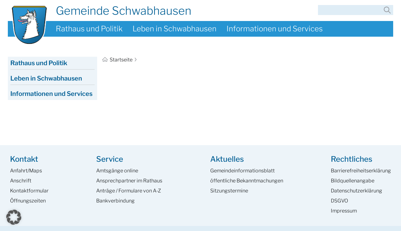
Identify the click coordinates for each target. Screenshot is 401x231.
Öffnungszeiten (28, 201)
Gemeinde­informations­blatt (242, 171)
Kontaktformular (29, 191)
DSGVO (339, 201)
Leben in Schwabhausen (174, 28)
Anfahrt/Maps (26, 171)
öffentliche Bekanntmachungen (246, 181)
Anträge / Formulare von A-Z (128, 191)
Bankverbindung (115, 201)
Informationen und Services (275, 28)
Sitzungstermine (229, 191)
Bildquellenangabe (352, 181)
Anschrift (20, 181)
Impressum (344, 211)
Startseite (117, 60)
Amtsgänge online (117, 171)
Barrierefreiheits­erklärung (361, 171)
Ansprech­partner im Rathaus (129, 181)
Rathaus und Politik (89, 28)
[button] (14, 217)
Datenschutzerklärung (356, 191)
